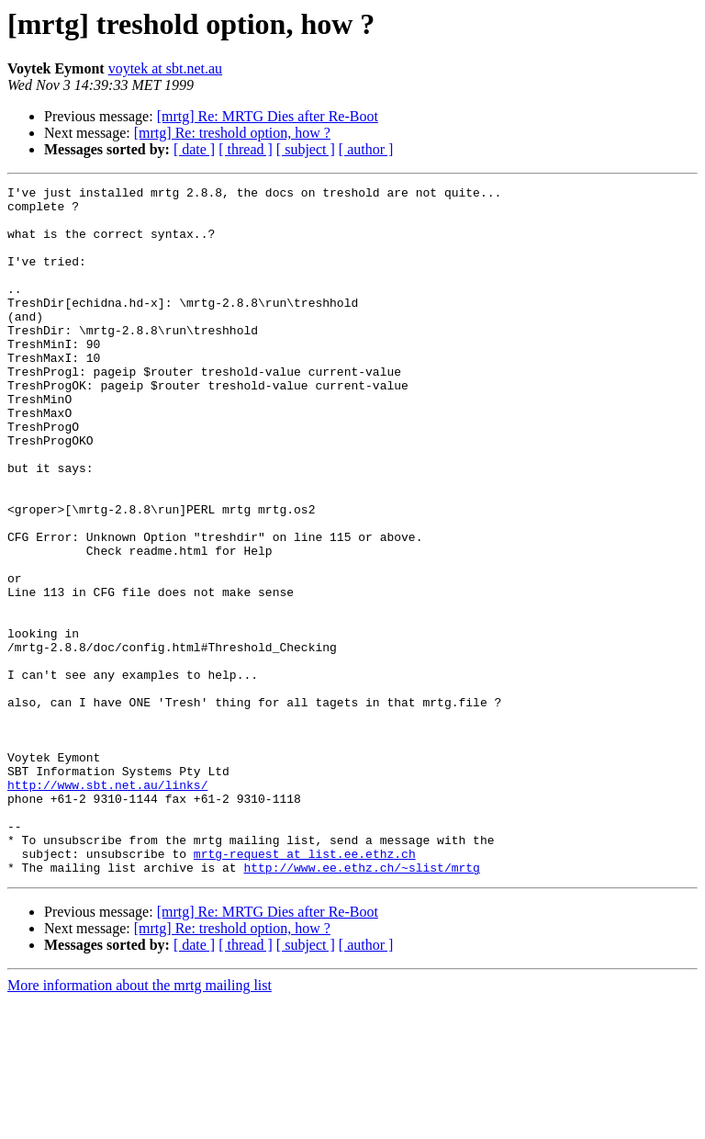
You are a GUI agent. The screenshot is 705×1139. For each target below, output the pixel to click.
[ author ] (366, 149)
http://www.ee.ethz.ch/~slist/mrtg (361, 1005)
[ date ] (194, 149)
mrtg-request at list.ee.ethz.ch (305, 988)
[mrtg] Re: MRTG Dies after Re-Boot (267, 116)
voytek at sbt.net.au (165, 68)
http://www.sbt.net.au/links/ (107, 905)
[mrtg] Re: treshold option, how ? (232, 133)
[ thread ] (245, 149)
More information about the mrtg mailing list (139, 1123)
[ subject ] (305, 149)
